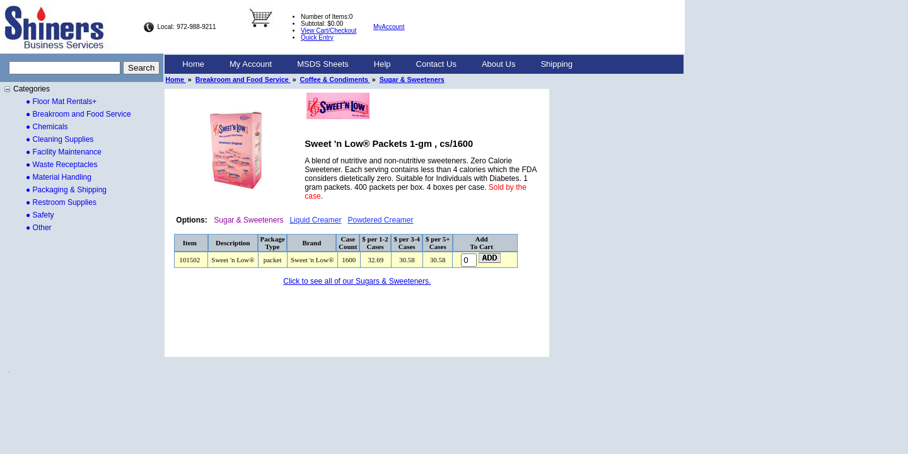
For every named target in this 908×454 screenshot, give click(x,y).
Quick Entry (317, 37)
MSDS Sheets (323, 64)
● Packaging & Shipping (66, 189)
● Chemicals (47, 126)
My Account (251, 64)
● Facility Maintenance (64, 152)
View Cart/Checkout (328, 30)
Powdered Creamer (380, 220)
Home (193, 64)
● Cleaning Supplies (59, 139)
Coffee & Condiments (335, 79)
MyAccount (388, 26)
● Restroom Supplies (61, 202)
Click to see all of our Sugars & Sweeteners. (357, 281)
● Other (39, 227)
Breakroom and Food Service (243, 79)
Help (382, 64)
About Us (498, 64)
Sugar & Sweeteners (412, 79)
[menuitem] (193, 64)
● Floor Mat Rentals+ (61, 101)
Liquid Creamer (315, 220)
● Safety (40, 215)
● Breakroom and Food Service (78, 114)
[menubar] (377, 64)
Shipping (556, 64)
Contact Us (436, 64)
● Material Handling (58, 177)
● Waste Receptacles (62, 164)
